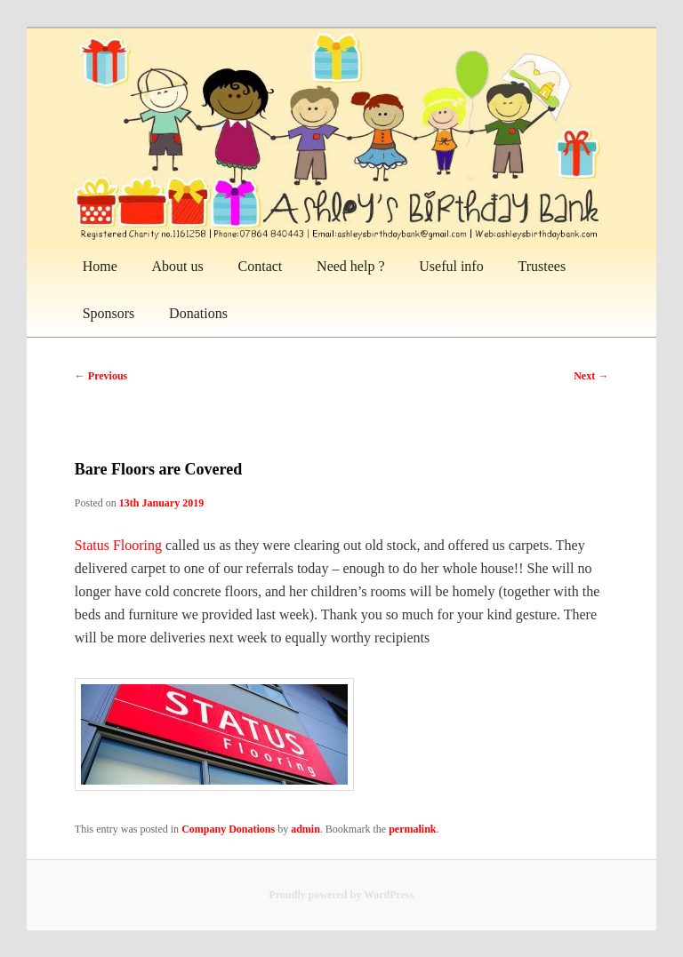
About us (178, 266)
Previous (101, 376)
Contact (260, 266)
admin (305, 829)
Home (100, 266)
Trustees (542, 266)
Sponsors (109, 313)
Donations (198, 313)
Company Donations (228, 829)
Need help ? (350, 266)
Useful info (451, 266)
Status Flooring (118, 545)
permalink (412, 829)
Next (591, 376)
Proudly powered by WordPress (341, 895)
